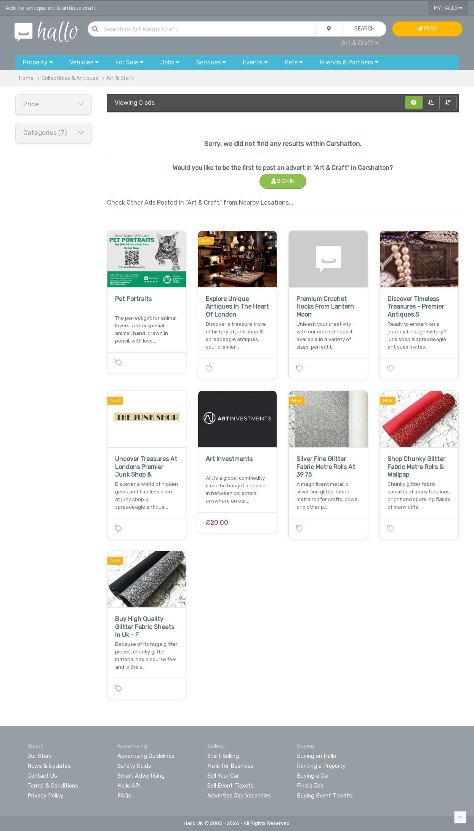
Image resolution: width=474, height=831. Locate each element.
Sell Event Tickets (230, 785)
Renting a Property (321, 765)
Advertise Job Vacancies (239, 795)
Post (427, 29)
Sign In (283, 181)
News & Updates (49, 765)
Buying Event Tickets (324, 795)
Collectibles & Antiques (70, 78)
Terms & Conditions (52, 785)
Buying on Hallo (316, 756)
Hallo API (129, 785)
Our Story (39, 756)
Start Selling (223, 756)
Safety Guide (134, 765)
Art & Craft (360, 42)
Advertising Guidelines (146, 756)
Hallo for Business (230, 765)
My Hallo (448, 8)
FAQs (124, 795)
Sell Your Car (223, 775)
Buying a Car (313, 775)
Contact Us (42, 775)
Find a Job (310, 785)
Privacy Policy (45, 795)
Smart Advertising (141, 775)
